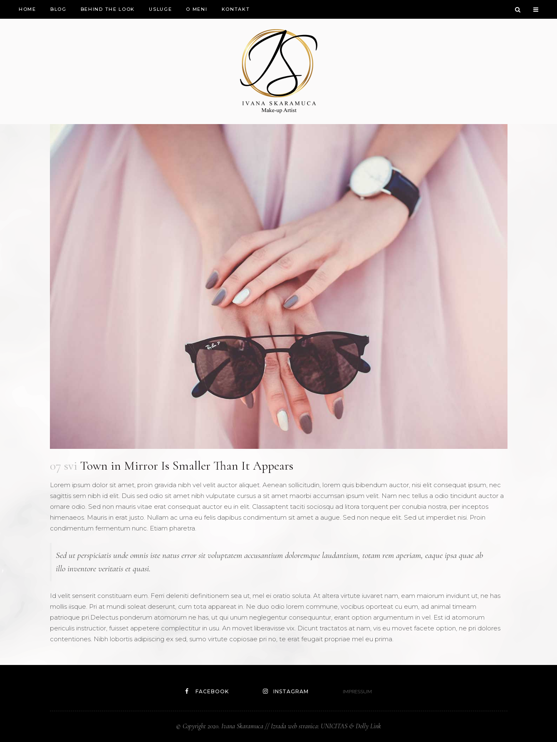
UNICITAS (334, 726)
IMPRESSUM (357, 692)
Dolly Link (368, 726)
